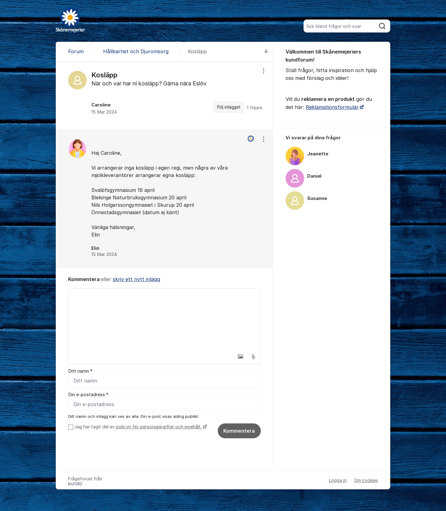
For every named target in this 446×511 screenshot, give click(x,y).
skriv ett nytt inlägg (136, 279)
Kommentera (239, 431)
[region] (164, 96)
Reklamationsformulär (332, 107)
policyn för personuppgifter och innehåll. (159, 427)
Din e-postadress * (88, 394)
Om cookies (366, 480)
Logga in (338, 480)
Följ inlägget (229, 107)
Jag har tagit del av (140, 427)
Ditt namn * (80, 371)
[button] (240, 356)
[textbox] (164, 319)
